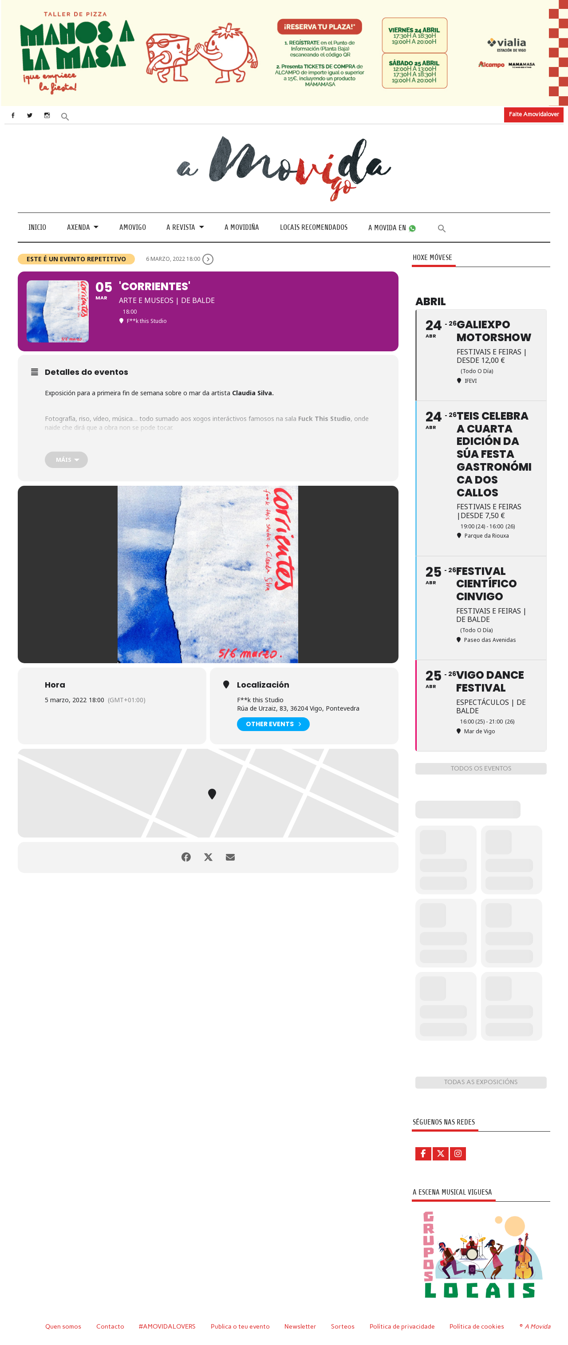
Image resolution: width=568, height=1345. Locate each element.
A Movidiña (242, 227)
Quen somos (63, 1326)
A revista (180, 227)
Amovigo (132, 227)
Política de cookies (477, 1326)
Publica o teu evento (240, 1326)
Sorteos (343, 1326)
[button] (65, 116)
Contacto (110, 1326)
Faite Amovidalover (534, 114)
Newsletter (300, 1326)
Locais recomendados (313, 227)
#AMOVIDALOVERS (167, 1326)
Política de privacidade (402, 1326)
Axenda (78, 227)
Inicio (37, 227)
